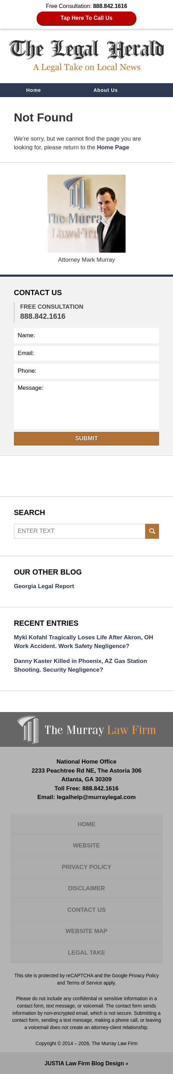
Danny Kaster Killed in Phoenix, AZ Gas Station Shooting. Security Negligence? (80, 665)
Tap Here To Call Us (87, 18)
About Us (105, 90)
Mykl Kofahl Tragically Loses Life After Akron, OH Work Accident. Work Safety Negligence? (83, 642)
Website (86, 845)
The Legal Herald (86, 55)
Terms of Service (84, 983)
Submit (86, 438)
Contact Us (40, 104)
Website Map (86, 931)
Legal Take (86, 952)
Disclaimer (86, 888)
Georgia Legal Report (44, 586)
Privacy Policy (86, 867)
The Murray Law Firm (114, 1043)
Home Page (113, 147)
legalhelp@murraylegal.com (96, 797)
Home (33, 90)
